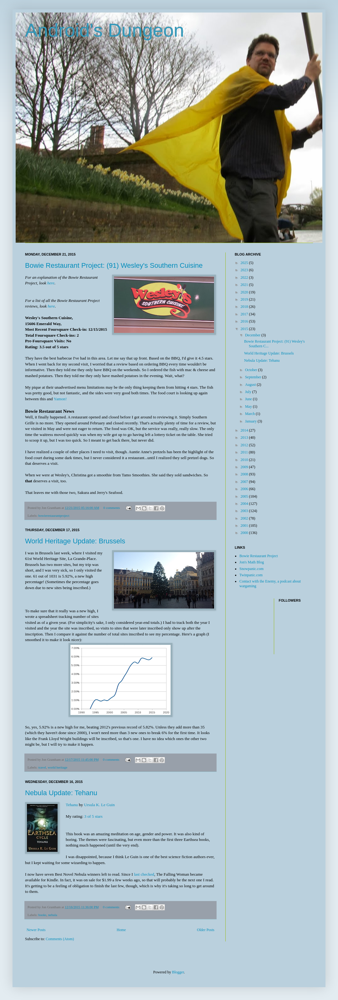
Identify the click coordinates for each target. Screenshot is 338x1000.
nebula (52, 915)
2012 (245, 445)
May (249, 406)
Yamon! (60, 398)
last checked (144, 874)
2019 (245, 299)
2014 (245, 430)
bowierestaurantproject (53, 515)
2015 (245, 329)
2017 (245, 314)
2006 (245, 489)
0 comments (111, 508)
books (42, 915)
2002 (245, 518)
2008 (245, 474)
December (253, 335)
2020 (245, 292)
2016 (245, 321)
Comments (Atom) (60, 939)
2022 (245, 277)
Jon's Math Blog (251, 562)
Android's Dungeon (104, 30)
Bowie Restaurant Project (258, 556)
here (50, 283)
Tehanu (72, 804)
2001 (245, 525)
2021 (245, 284)
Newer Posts (36, 930)
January (251, 421)
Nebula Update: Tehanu (61, 793)
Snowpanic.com (251, 569)
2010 (245, 460)
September (253, 377)
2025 (245, 263)
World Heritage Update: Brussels (75, 541)
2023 (245, 270)
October (251, 370)
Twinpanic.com (251, 575)
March (250, 414)
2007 (245, 481)
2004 (245, 503)
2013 (245, 437)
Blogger (178, 972)
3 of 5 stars (93, 816)
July (248, 392)
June (249, 399)
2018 (245, 306)
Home (121, 930)
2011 (245, 452)
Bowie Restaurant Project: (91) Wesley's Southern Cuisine (114, 265)
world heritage (57, 767)
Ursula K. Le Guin (99, 804)
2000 (245, 533)
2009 (245, 467)
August (251, 384)
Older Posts (205, 930)
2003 (245, 511)
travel (42, 767)
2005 (245, 496)
